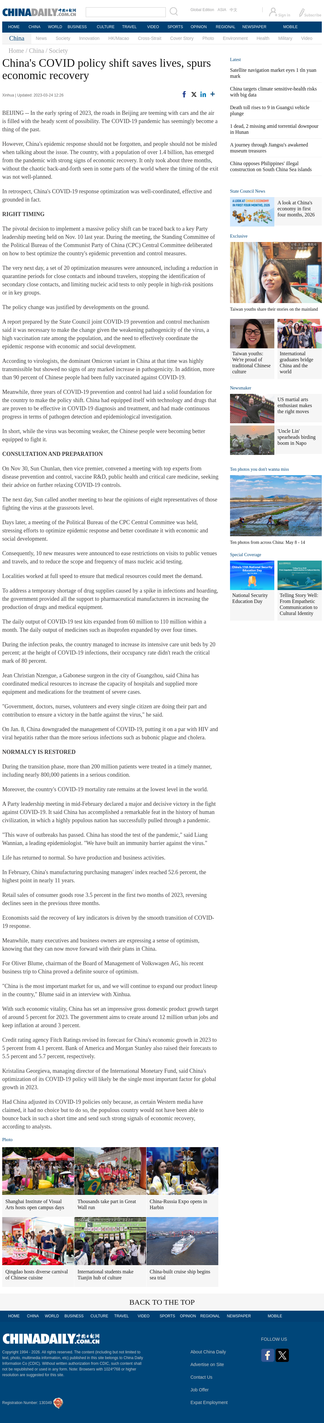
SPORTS (175, 27)
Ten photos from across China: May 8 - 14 (267, 542)
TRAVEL (129, 27)
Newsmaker (240, 388)
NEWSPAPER (254, 27)
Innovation (89, 38)
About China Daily (208, 1351)
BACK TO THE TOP (162, 1302)
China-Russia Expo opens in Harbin (178, 1204)
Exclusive (238, 236)
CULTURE (106, 27)
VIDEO (153, 27)
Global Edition (202, 10)
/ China (35, 50)
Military (285, 38)
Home (16, 50)
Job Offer (199, 1389)
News (41, 38)
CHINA (34, 27)
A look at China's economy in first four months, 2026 (296, 208)
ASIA (222, 10)
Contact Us (201, 1377)
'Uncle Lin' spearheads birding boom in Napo (296, 437)
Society (63, 38)
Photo (208, 38)
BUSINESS (77, 27)
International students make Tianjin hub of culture (106, 1274)
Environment (235, 38)
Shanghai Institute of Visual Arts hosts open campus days (34, 1204)
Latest (235, 59)
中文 (233, 10)
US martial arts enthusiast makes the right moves (294, 405)
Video (307, 38)
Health (263, 38)
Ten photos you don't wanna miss (259, 469)
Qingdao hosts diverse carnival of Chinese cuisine (36, 1274)
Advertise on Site (207, 1364)
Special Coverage (245, 554)
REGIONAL (225, 27)
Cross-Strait (149, 38)
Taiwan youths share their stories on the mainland (274, 309)
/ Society (57, 50)
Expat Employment (209, 1402)
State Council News (247, 191)
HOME (14, 27)
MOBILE (290, 27)
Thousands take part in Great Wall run (107, 1204)
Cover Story (182, 38)
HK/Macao (119, 38)
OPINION (199, 27)
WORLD (55, 27)
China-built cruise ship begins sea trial (180, 1274)
